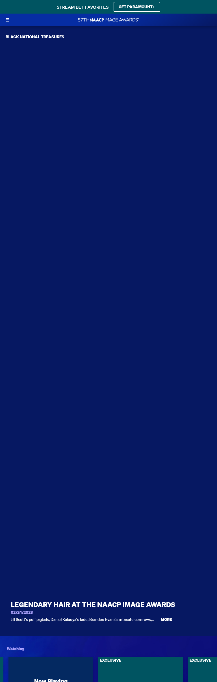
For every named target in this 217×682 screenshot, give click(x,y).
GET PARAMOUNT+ (137, 6)
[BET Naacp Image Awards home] (108, 20)
